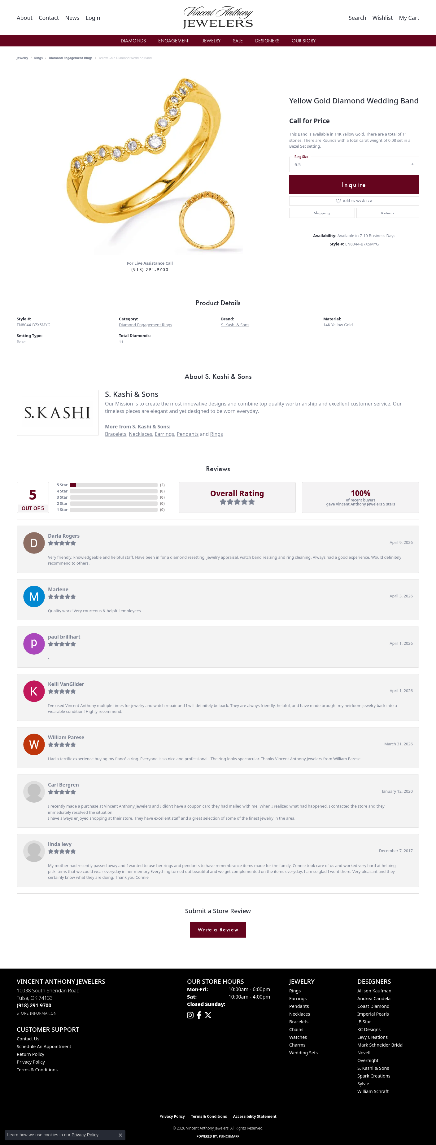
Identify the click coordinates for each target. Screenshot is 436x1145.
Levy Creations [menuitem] (372, 1037)
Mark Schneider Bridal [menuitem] (380, 1045)
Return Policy (30, 1054)
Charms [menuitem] (297, 1045)
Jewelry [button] (211, 40)
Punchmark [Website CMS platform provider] (229, 1136)
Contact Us (28, 1039)
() (162, 485)
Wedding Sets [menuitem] (303, 1053)
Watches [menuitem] (298, 1037)
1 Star (62, 509)
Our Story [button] (304, 40)
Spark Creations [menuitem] (373, 1076)
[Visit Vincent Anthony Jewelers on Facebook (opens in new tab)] (199, 1015)
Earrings (164, 434)
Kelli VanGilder (66, 684)
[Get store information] (37, 1013)
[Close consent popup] (120, 1135)
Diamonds (133, 40)
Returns (388, 212)
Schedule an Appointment (44, 1046)
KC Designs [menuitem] (369, 1029)
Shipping (322, 212)
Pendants (188, 434)
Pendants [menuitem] (299, 1006)
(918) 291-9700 (149, 269)
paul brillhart (64, 636)
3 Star (62, 497)
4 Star (62, 491)
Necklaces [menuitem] (299, 1014)
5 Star (62, 485)
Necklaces (140, 434)
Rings (38, 58)
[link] (25, 17)
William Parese (66, 737)
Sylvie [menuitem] (363, 1083)
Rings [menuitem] (295, 991)
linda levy (60, 844)
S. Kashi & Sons (235, 324)
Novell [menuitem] (363, 1053)
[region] (150, 162)
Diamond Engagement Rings (71, 58)
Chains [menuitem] (296, 1029)
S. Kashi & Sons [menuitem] (373, 1068)
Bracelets (115, 434)
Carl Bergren (63, 784)
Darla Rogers (64, 535)
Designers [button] (267, 40)
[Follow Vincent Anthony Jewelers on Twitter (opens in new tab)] (208, 1015)
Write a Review (218, 929)
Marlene (58, 589)
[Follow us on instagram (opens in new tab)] (190, 1015)
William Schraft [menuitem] (373, 1091)
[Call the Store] (34, 1005)
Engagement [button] (174, 40)
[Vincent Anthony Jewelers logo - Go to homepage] (218, 17)
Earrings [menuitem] (298, 998)
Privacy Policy (31, 1062)
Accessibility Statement (255, 1116)
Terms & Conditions (37, 1070)
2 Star (62, 503)
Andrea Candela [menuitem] (373, 998)
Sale (238, 40)
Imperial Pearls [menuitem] (373, 1014)
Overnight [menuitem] (367, 1060)
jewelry (22, 58)
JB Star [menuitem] (364, 1022)
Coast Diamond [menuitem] (373, 1006)
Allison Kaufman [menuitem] (374, 991)
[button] (92, 17)
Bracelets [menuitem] (298, 1022)
